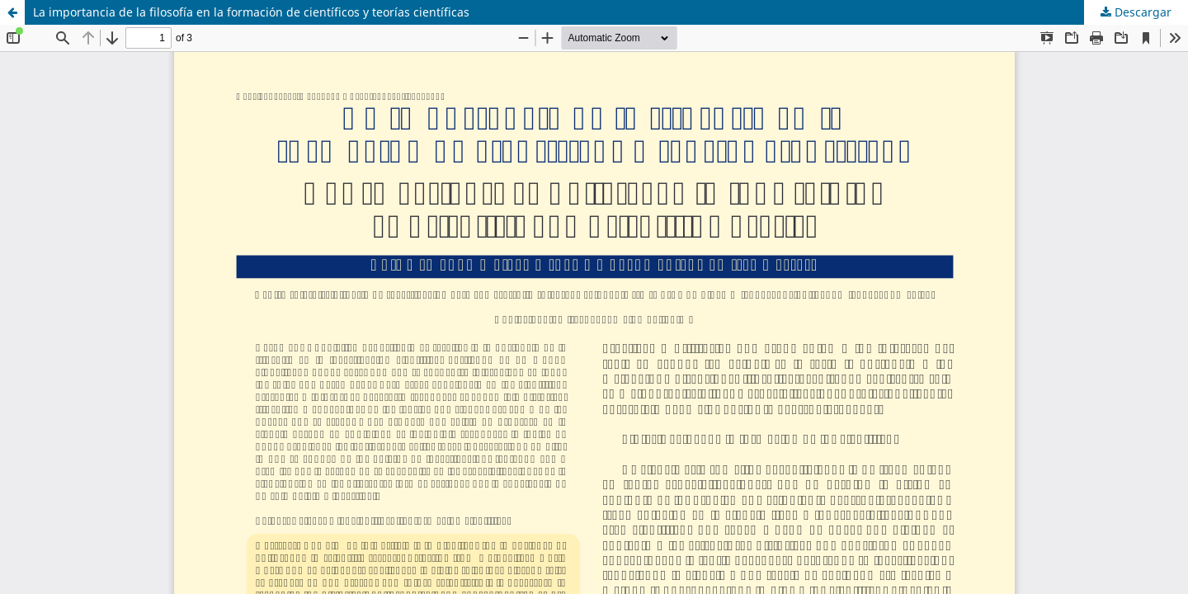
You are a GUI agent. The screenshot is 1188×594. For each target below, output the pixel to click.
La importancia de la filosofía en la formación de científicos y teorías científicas (251, 12)
